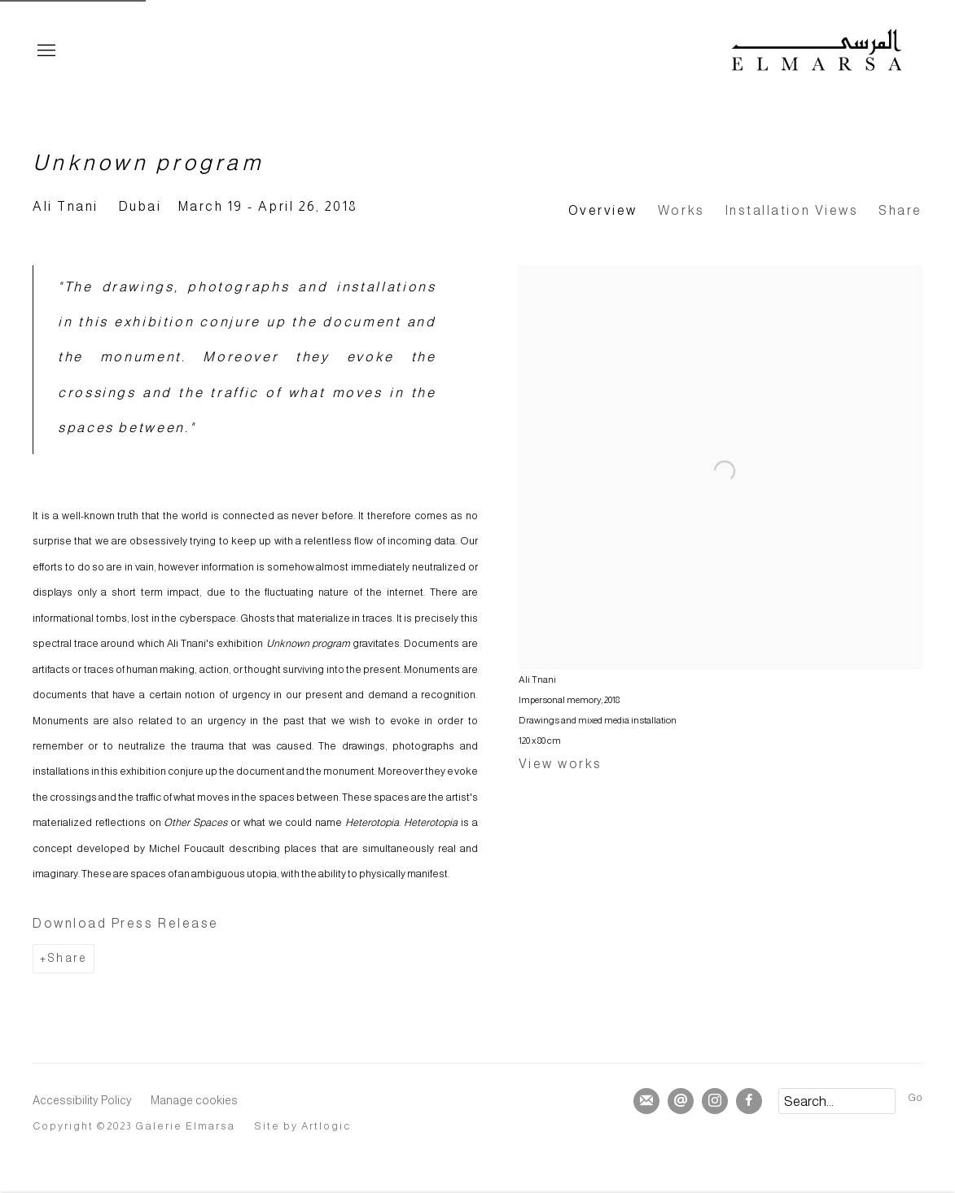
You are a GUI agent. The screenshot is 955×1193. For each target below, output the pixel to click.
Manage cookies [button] (194, 1100)
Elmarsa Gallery (816, 51)
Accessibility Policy (82, 1100)
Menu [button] (45, 51)
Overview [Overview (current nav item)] (602, 210)
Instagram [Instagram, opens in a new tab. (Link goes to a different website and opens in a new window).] (715, 1101)
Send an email (681, 1101)
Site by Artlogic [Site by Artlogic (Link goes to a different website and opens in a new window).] (303, 1126)
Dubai (140, 206)
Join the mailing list (646, 1101)
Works (681, 210)
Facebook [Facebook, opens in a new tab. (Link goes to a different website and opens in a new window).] (749, 1101)
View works (560, 764)
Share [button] (900, 210)
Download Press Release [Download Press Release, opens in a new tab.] (126, 923)
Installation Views (792, 210)
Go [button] (915, 1097)
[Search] (837, 1101)
